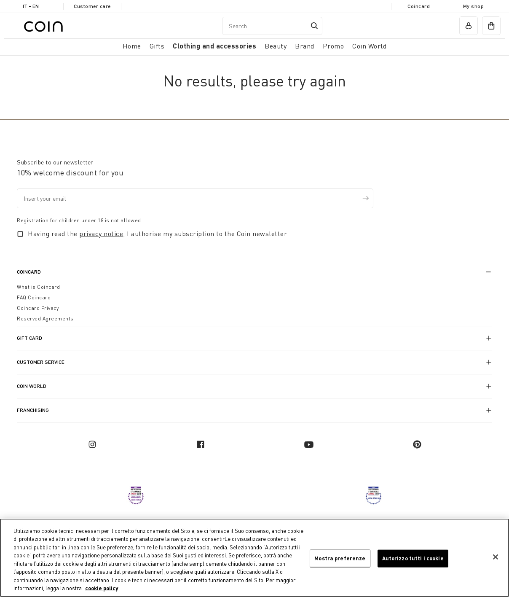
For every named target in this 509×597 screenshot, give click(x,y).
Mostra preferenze (339, 558)
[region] (254, 558)
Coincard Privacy (38, 308)
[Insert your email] (195, 198)
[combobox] (272, 26)
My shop (473, 6)
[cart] (491, 25)
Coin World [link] (369, 46)
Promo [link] (333, 46)
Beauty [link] (276, 46)
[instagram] (92, 444)
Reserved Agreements (45, 318)
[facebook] (201, 444)
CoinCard (29, 272)
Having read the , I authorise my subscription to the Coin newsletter (157, 233)
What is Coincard (38, 287)
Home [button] (132, 46)
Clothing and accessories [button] (214, 46)
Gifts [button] (157, 46)
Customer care (92, 6)
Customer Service (40, 362)
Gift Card (29, 338)
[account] (468, 25)
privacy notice (101, 233)
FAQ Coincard (34, 297)
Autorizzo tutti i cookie (413, 558)
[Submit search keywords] (314, 26)
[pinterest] (417, 444)
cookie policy (101, 588)
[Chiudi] (495, 557)
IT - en (31, 6)
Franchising (33, 410)
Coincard (418, 6)
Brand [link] (304, 46)
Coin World (31, 386)
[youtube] (309, 444)
